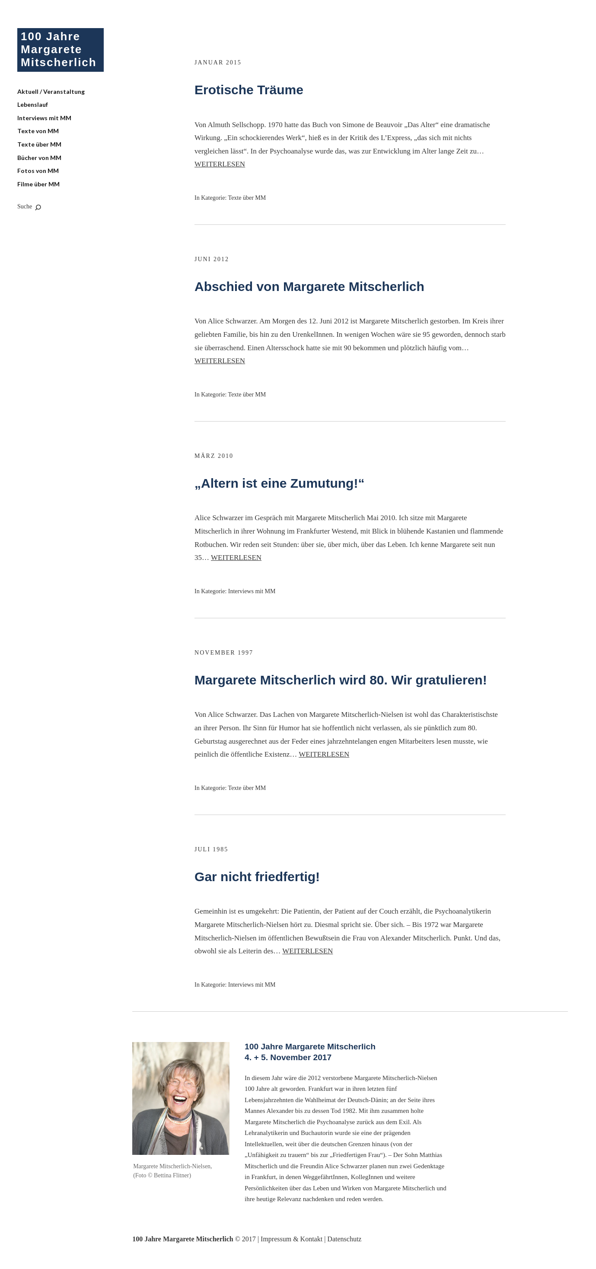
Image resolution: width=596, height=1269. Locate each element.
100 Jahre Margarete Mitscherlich (59, 49)
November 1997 (223, 652)
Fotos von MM (38, 170)
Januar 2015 (218, 62)
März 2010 (213, 456)
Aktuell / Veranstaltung (51, 91)
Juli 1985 (211, 849)
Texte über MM (39, 144)
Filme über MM (38, 184)
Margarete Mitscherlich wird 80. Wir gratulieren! (340, 680)
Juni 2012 (211, 259)
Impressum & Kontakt (291, 1239)
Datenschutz (344, 1239)
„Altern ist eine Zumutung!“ (279, 483)
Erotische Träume (248, 90)
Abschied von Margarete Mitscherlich (309, 286)
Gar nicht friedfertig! (257, 876)
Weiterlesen (219, 164)
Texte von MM (38, 130)
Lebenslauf (32, 104)
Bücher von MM (39, 157)
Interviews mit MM (44, 117)
